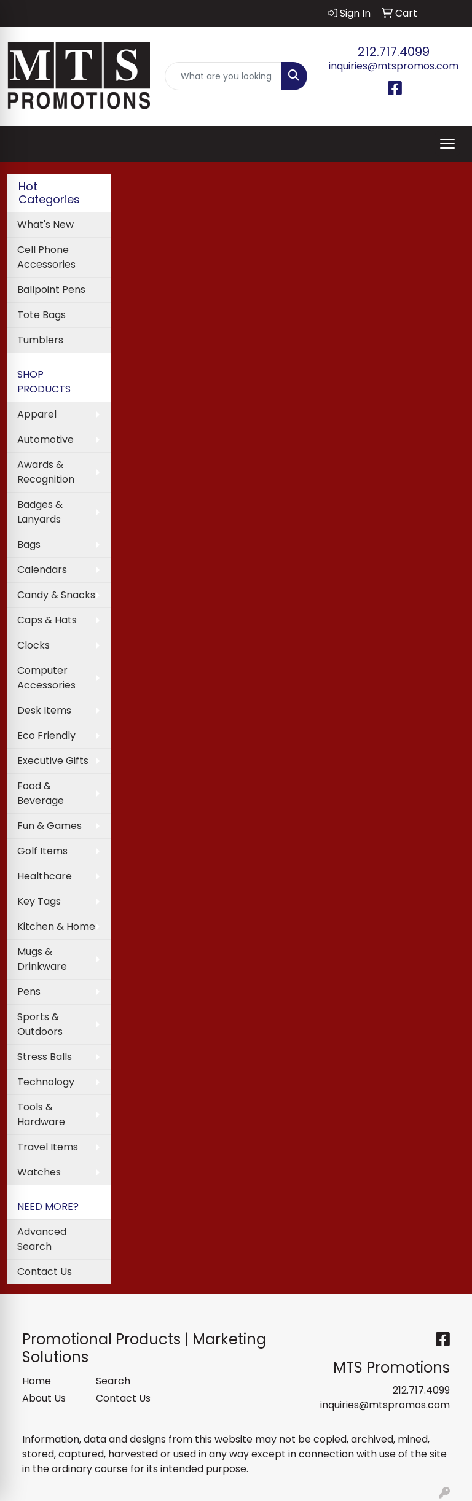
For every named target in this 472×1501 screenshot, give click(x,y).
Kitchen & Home (56, 926)
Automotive (45, 439)
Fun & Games (49, 826)
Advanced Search (41, 1239)
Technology (45, 1082)
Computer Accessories (46, 677)
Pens (29, 991)
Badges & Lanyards (40, 511)
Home (36, 1381)
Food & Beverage (40, 793)
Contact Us (44, 1272)
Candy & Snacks (56, 595)
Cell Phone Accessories (46, 257)
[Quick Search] (223, 76)
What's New (45, 224)
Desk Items (44, 710)
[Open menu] (447, 143)
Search (113, 1381)
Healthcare (44, 876)
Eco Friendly (46, 735)
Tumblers (40, 340)
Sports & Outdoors (40, 1024)
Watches (39, 1172)
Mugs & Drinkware (42, 959)
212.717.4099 (394, 51)
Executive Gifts (52, 761)
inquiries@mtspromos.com (393, 66)
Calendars (42, 570)
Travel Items (47, 1147)
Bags (29, 544)
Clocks (33, 645)
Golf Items (42, 851)
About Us (44, 1398)
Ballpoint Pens (51, 290)
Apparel (37, 414)
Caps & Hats (47, 620)
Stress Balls (44, 1057)
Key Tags (39, 901)
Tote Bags (41, 315)
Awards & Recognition (45, 472)
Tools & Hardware (41, 1114)
